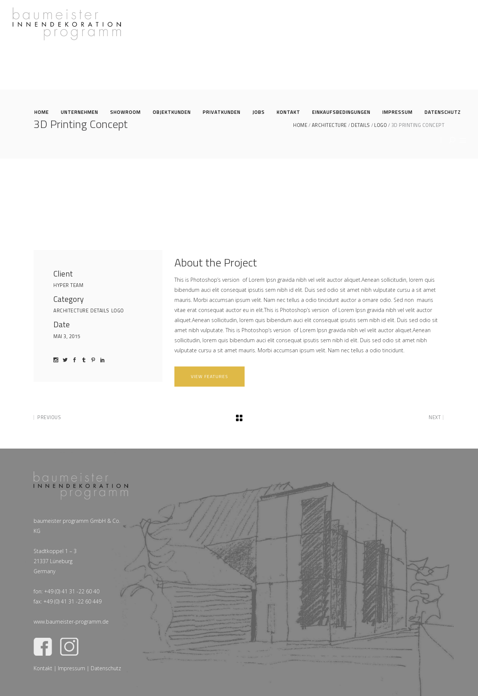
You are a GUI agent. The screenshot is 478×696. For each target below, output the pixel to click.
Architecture (71, 310)
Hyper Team (68, 285)
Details (99, 310)
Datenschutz (106, 668)
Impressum (71, 668)
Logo (117, 310)
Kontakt (43, 668)
